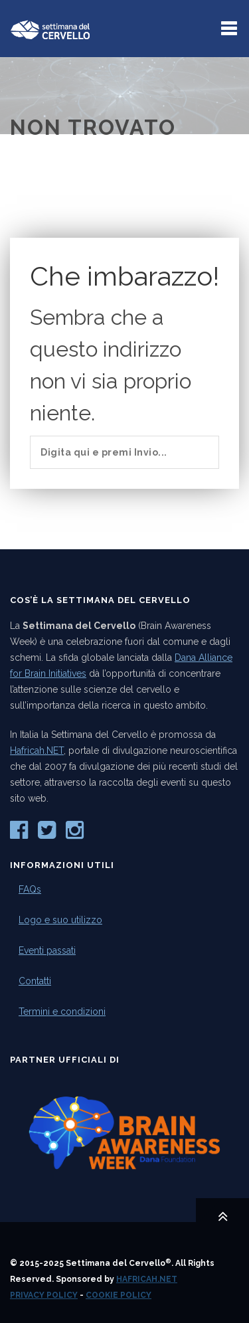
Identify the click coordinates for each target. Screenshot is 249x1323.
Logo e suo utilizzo (60, 920)
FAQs (30, 889)
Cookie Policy (118, 1295)
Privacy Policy (44, 1295)
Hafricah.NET (37, 750)
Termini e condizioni (62, 1011)
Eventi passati (47, 950)
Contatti (35, 981)
